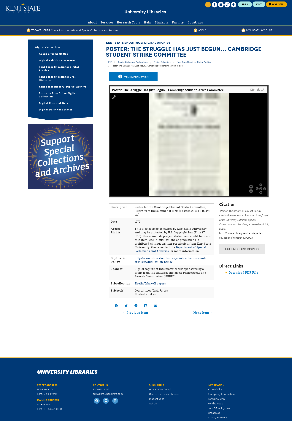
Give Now (276, 4)
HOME (109, 62)
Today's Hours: (72, 30)
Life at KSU (214, 413)
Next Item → (203, 312)
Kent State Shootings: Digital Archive (194, 62)
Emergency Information (221, 394)
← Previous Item (135, 312)
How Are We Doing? (160, 389)
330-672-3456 (101, 389)
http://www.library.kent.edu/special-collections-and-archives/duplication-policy (170, 260)
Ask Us (200, 30)
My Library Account (257, 30)
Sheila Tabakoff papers (150, 283)
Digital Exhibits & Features (57, 60)
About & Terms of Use (53, 53)
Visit (259, 4)
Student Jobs (156, 399)
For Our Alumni (216, 399)
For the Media (215, 403)
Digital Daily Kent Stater (55, 109)
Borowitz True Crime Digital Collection (58, 94)
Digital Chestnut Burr (53, 103)
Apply (245, 4)
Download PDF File (243, 272)
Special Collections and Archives (133, 62)
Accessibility (215, 389)
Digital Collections (162, 62)
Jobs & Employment (219, 408)
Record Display (242, 249)
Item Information (133, 77)
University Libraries (145, 11)
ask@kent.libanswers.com (108, 394)
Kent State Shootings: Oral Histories (57, 78)
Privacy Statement (218, 417)
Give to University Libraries (164, 394)
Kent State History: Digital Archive (62, 86)
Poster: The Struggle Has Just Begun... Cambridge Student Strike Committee (147, 65)
